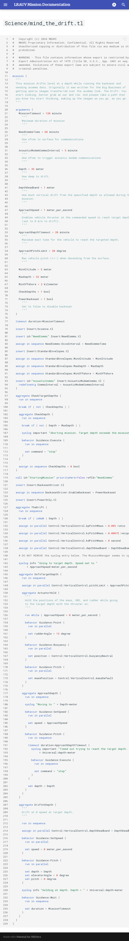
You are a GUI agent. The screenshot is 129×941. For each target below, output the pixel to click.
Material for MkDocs (28, 936)
